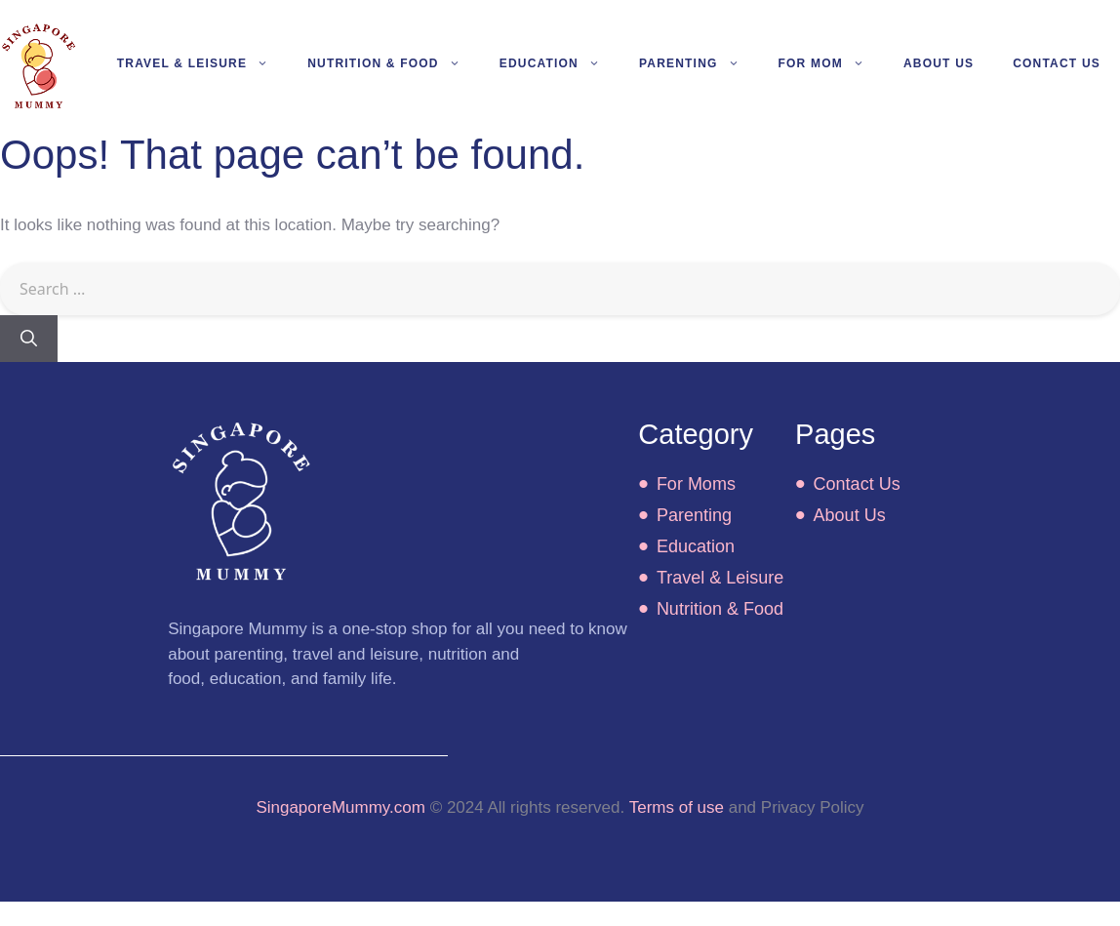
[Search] (29, 338)
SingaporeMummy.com (340, 807)
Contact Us (1056, 63)
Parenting (699, 63)
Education (560, 63)
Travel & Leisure (202, 63)
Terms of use (676, 807)
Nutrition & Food (393, 63)
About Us (938, 63)
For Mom (831, 63)
